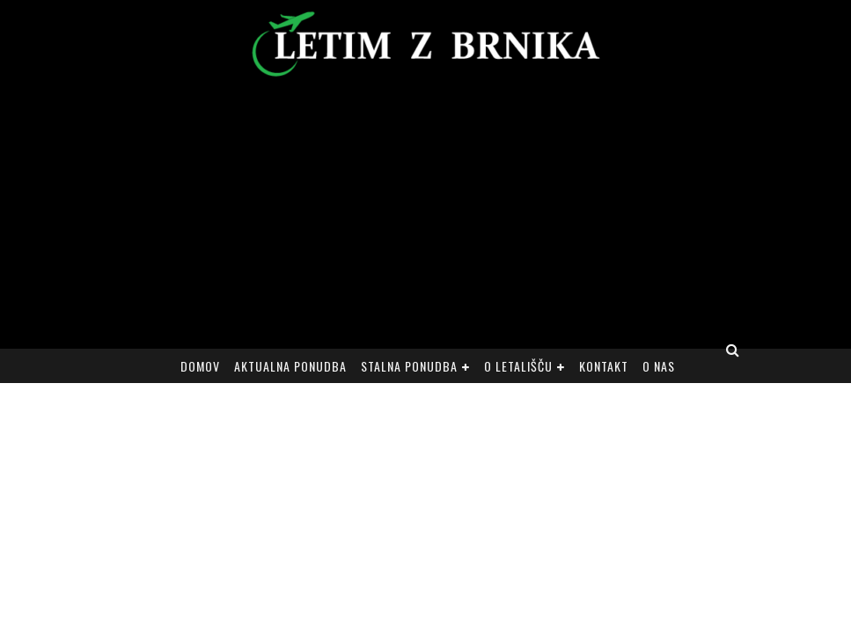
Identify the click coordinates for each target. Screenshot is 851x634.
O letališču (518, 366)
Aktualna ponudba (290, 366)
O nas (658, 366)
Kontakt (603, 366)
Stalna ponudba (409, 366)
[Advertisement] (425, 216)
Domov (200, 366)
